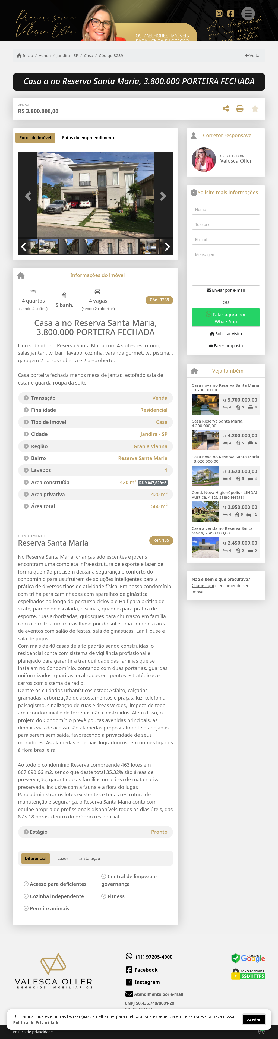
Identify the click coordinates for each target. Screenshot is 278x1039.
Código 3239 (111, 55)
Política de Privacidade (36, 1017)
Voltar (253, 55)
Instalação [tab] (89, 858)
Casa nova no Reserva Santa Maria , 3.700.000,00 (225, 387)
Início (25, 55)
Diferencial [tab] (35, 858)
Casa (88, 55)
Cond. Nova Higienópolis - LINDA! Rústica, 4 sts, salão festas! (224, 495)
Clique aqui (203, 585)
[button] (29, 196)
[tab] (35, 138)
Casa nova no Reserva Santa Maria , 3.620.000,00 (225, 459)
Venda (45, 55)
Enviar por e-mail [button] (226, 290)
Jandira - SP (67, 55)
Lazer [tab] (62, 858)
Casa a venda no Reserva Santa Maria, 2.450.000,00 (222, 530)
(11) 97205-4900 (154, 957)
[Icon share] (219, 13)
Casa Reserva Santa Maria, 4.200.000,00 (218, 423)
